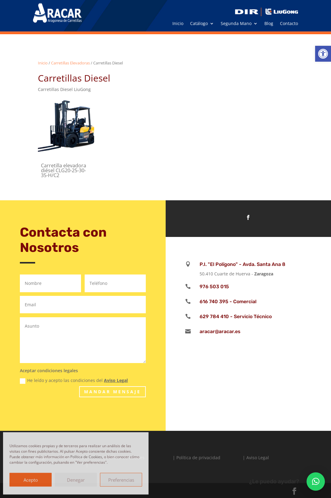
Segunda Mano (236, 23)
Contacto (289, 23)
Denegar (76, 479)
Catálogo (199, 23)
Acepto (31, 479)
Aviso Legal (116, 380)
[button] (323, 54)
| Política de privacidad (196, 457)
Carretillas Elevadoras (70, 63)
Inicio (177, 23)
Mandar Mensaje (112, 391)
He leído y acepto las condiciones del (74, 380)
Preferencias (121, 479)
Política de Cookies (86, 456)
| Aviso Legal (256, 457)
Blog (268, 23)
